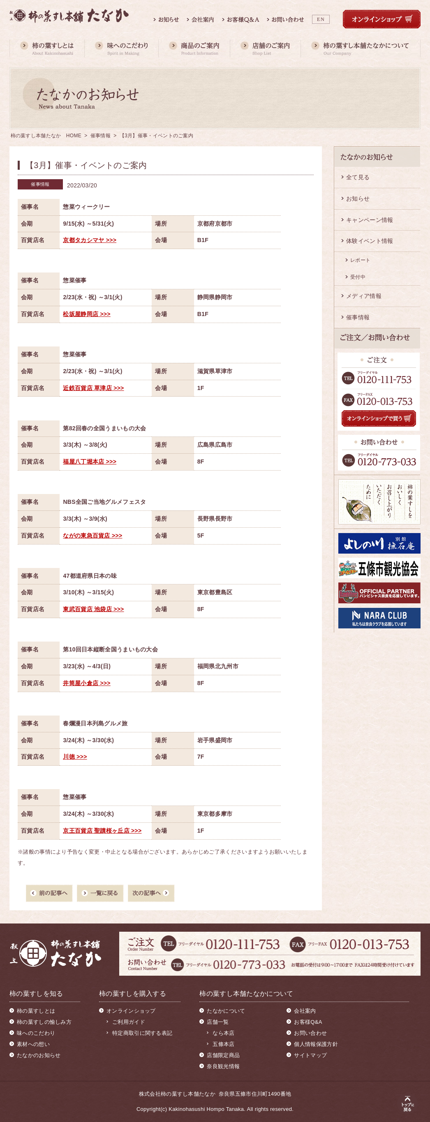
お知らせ (358, 198)
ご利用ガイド (128, 1022)
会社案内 (305, 1010)
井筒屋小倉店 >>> (86, 683)
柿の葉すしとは (36, 1010)
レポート (360, 260)
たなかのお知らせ (38, 1055)
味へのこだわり (36, 1033)
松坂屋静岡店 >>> (86, 314)
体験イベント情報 (369, 241)
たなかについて (226, 1010)
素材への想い (33, 1044)
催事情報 (100, 136)
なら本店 (223, 1033)
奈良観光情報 (223, 1066)
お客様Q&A (308, 1022)
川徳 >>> (75, 756)
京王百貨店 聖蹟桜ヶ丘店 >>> (102, 830)
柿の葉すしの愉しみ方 (44, 1022)
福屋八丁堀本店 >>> (89, 461)
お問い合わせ (310, 1033)
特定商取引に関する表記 (142, 1033)
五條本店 (223, 1044)
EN (321, 19)
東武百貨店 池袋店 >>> (93, 609)
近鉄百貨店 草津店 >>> (93, 388)
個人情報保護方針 (316, 1044)
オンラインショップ (131, 1010)
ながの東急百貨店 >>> (92, 535)
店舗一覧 (218, 1022)
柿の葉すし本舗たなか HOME (46, 136)
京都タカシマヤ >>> (89, 240)
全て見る (358, 177)
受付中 (357, 277)
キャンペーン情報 (369, 220)
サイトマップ (310, 1055)
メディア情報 (363, 296)
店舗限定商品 (223, 1055)
